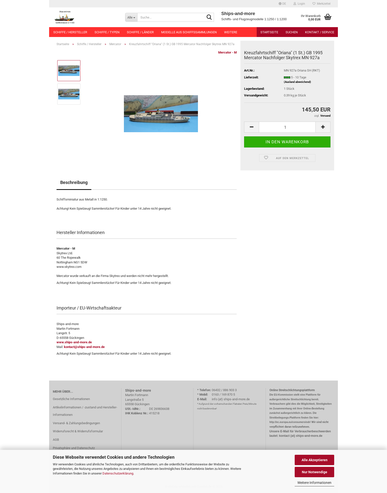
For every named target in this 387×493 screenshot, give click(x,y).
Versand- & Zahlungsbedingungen (76, 423)
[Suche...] (131, 17)
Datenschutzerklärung (117, 473)
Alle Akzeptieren (315, 460)
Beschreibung (74, 182)
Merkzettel (321, 3)
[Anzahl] (287, 127)
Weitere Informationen (314, 483)
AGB (56, 439)
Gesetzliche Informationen (71, 399)
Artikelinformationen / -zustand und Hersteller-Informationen (85, 411)
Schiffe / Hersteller (70, 32)
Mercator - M (227, 52)
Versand (325, 115)
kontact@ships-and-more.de (84, 347)
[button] (282, 3)
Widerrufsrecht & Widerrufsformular (78, 431)
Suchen (292, 32)
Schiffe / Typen (107, 32)
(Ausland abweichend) (297, 82)
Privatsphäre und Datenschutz (74, 448)
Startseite (269, 32)
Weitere (230, 32)
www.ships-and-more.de (74, 342)
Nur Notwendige (314, 472)
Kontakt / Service (319, 32)
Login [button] (299, 3)
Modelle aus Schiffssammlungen (189, 32)
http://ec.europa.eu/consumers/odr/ (290, 422)
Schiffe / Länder (140, 32)
